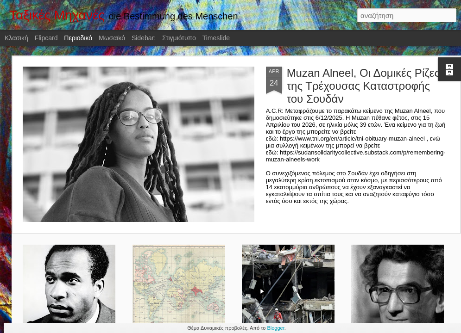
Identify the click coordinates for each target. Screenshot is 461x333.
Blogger (275, 328)
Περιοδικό (78, 38)
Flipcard (46, 38)
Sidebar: (144, 38)
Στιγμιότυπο (179, 38)
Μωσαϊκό (112, 38)
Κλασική (16, 38)
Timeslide (216, 38)
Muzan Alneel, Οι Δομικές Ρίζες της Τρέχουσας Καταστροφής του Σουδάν (363, 86)
